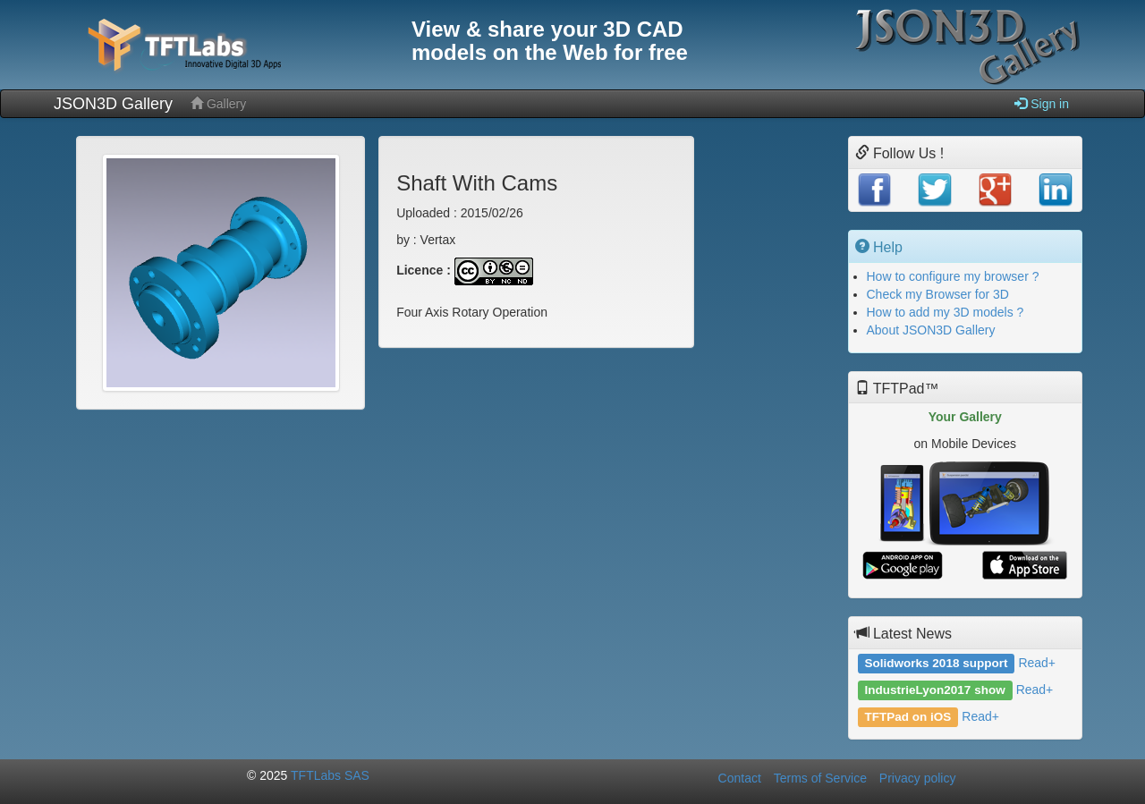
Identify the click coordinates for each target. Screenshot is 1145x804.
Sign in (1041, 103)
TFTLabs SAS (330, 775)
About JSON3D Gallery (931, 330)
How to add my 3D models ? (945, 312)
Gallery (218, 103)
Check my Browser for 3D (938, 294)
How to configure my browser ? (953, 276)
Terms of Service (820, 778)
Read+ (1037, 663)
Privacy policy (917, 778)
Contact (739, 778)
